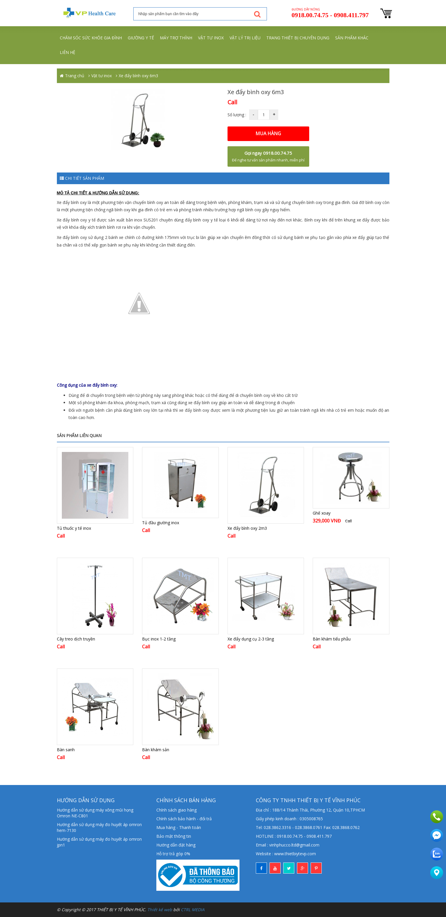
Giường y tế (141, 38)
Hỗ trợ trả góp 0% (173, 853)
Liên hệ (67, 52)
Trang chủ (74, 75)
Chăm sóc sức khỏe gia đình (91, 38)
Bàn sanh (66, 749)
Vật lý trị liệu (245, 38)
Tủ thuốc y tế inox (74, 528)
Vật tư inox (211, 38)
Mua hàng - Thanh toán (178, 827)
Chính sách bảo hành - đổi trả (184, 818)
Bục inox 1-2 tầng (159, 639)
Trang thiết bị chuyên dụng (297, 38)
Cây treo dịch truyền (76, 639)
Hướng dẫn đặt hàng (175, 845)
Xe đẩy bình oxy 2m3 (247, 528)
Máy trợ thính (176, 38)
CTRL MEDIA (192, 909)
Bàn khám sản (155, 749)
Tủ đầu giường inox (160, 522)
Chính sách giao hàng (176, 810)
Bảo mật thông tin (173, 836)
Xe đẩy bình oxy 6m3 (138, 75)
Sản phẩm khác (351, 38)
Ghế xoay (321, 513)
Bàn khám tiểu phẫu (332, 639)
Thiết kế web (159, 909)
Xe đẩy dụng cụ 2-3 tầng (251, 639)
